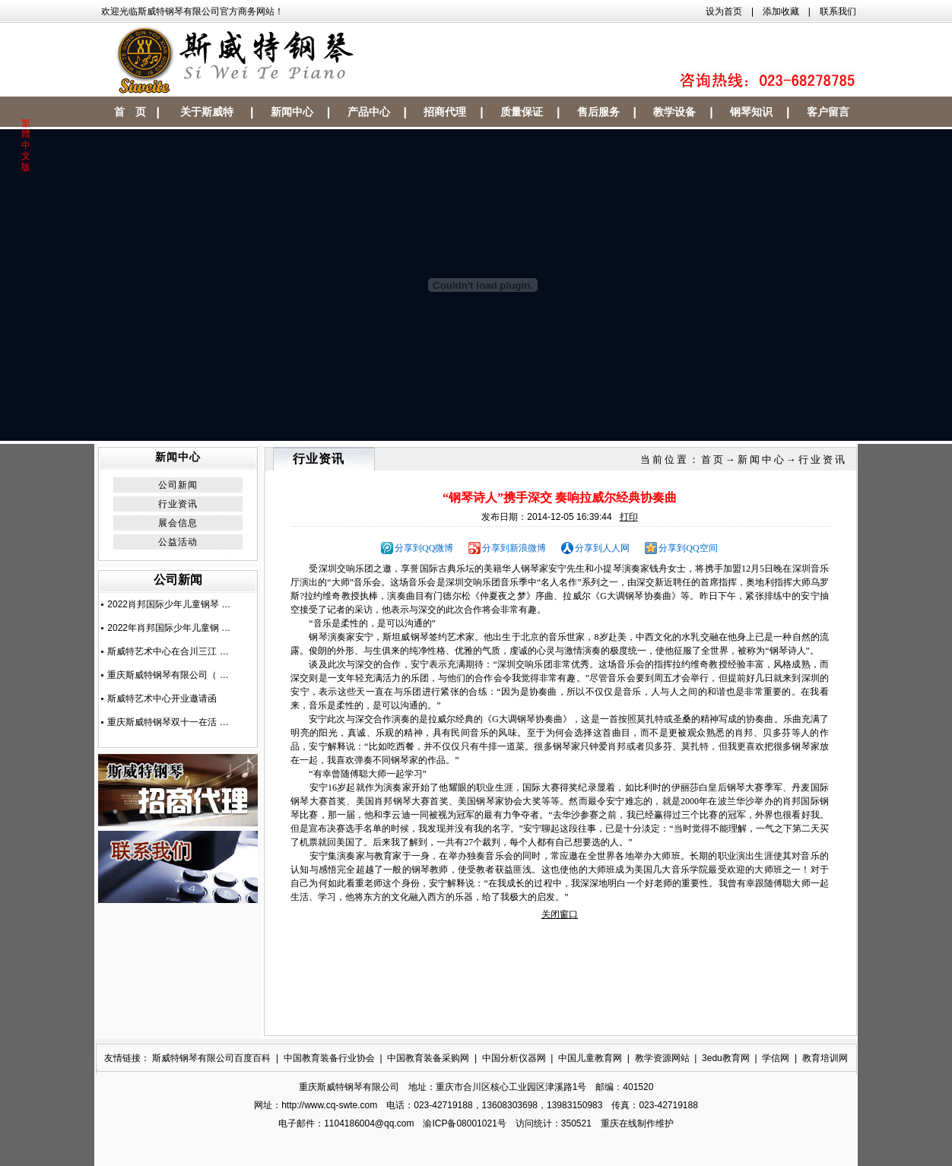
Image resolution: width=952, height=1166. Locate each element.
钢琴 (530, 568)
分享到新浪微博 (514, 548)
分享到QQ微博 (424, 548)
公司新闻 (178, 485)
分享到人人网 (602, 548)
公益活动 (178, 542)
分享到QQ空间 (687, 548)
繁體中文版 (25, 145)
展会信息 (178, 523)
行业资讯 (178, 504)
